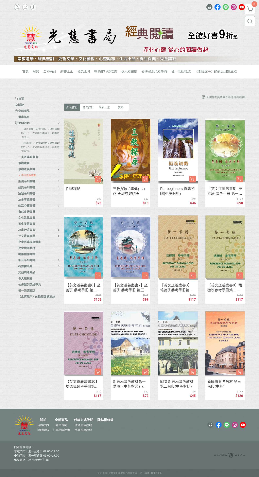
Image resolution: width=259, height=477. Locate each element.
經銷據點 (43, 429)
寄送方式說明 (83, 425)
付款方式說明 (83, 420)
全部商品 (61, 420)
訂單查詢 (61, 425)
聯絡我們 (43, 425)
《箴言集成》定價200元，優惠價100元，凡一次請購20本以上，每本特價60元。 (40, 133)
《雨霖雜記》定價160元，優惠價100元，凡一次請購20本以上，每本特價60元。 (40, 146)
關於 (43, 420)
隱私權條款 (105, 420)
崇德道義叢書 (28, 175)
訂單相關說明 (61, 429)
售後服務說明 (83, 429)
